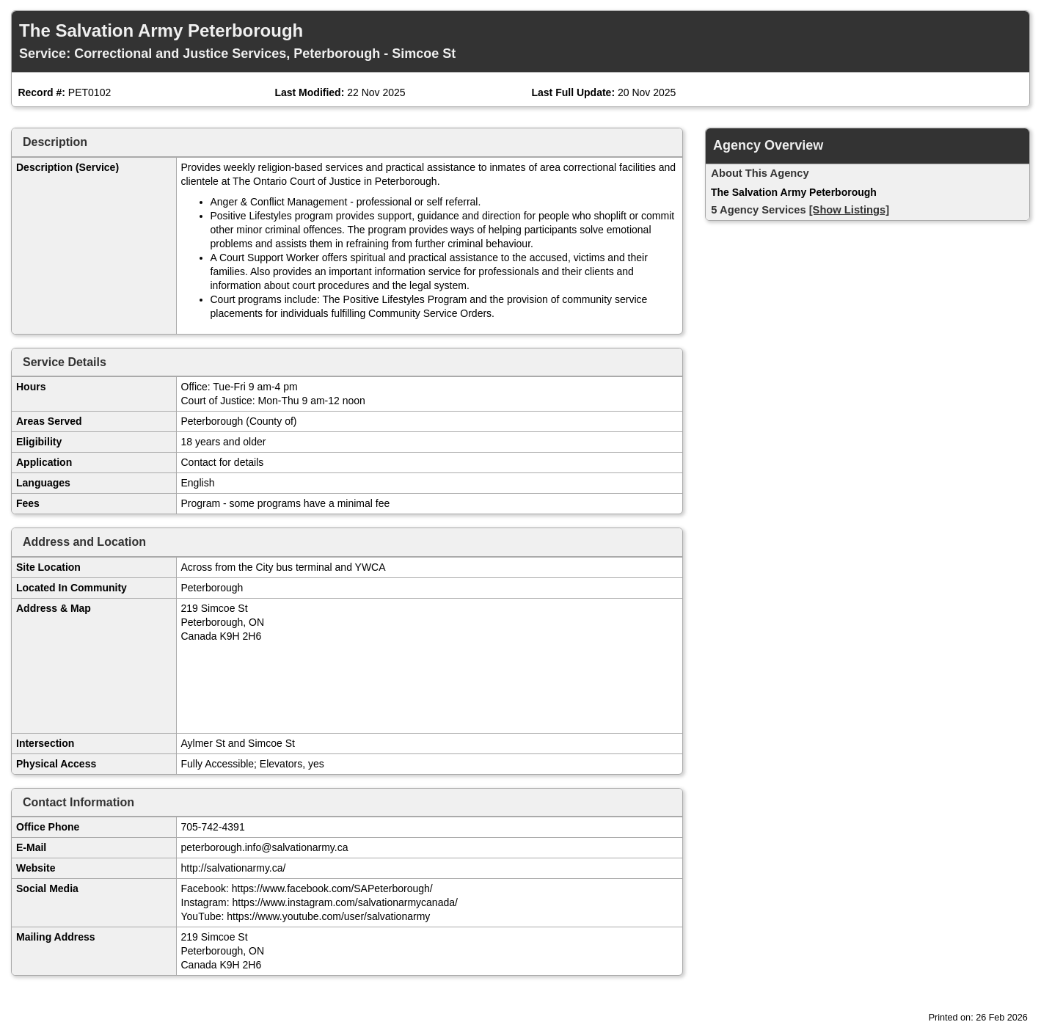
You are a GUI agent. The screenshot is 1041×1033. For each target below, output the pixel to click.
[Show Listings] (849, 210)
